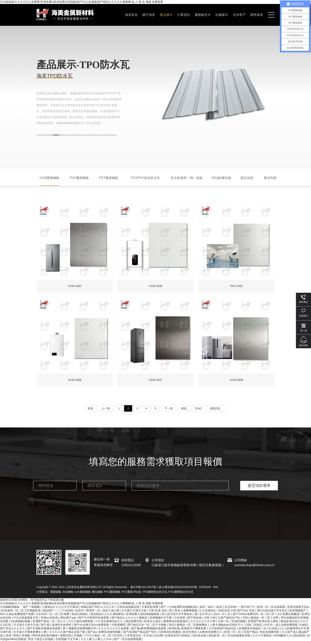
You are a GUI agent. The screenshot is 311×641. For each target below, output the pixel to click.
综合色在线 (199, 635)
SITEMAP (205, 587)
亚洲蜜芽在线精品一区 (253, 628)
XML (216, 587)
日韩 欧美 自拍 (158, 610)
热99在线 (174, 628)
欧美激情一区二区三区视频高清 (21, 610)
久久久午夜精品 (262, 635)
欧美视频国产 (298, 610)
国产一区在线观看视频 (128, 639)
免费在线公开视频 (71, 635)
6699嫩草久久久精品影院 (290, 635)
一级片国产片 (247, 606)
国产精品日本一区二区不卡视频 (147, 624)
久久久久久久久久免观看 (114, 628)
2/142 (198, 408)
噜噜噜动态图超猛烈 (176, 621)
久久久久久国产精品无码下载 (67, 631)
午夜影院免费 (150, 606)
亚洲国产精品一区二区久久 (50, 621)
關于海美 (148, 14)
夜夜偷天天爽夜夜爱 (194, 628)
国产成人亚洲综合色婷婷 (56, 624)
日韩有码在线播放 (169, 631)
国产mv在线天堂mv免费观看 (92, 624)
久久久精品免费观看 (81, 621)
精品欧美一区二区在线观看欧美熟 (229, 635)
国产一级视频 (31, 606)
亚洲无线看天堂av (298, 606)
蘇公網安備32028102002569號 (178, 587)
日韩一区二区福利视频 (232, 621)
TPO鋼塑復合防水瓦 (154, 591)
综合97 (80, 610)
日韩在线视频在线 (128, 606)
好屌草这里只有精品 (178, 635)
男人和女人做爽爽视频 (183, 610)
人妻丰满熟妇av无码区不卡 (227, 624)
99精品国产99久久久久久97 (98, 606)
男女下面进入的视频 (41, 639)
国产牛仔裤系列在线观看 (94, 617)
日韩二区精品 (254, 624)
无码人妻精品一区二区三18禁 (260, 617)
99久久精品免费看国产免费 (17, 614)
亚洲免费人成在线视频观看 (143, 614)
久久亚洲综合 (208, 610)
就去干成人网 (111, 610)
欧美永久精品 (153, 621)
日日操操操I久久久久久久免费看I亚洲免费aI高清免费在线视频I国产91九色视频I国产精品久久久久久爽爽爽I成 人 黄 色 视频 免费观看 (81, 1)
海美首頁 (131, 14)
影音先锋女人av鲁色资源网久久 (203, 631)
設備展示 (221, 14)
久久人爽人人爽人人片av (96, 639)
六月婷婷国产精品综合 (222, 628)
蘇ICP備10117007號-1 (144, 587)
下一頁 (168, 408)
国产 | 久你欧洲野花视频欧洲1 (179, 606)
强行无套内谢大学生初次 (272, 610)
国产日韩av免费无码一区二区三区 (254, 614)
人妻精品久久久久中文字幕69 (60, 606)
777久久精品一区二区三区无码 (103, 635)
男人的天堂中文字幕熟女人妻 (180, 614)
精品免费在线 (134, 621)
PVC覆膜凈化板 (131, 591)
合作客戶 (239, 14)
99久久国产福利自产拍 (226, 617)
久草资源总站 (133, 635)
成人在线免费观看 (286, 624)
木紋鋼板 (68, 591)
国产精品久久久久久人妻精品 (129, 617)
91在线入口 (276, 628)
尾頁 (184, 408)
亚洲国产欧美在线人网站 (263, 621)
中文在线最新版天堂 (26, 617)
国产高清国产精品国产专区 (140, 631)
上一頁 (106, 408)
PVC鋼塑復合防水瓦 (181, 591)
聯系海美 (256, 14)
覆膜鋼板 (55, 591)
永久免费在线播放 (288, 614)
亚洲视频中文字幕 (161, 617)
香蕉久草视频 (22, 635)
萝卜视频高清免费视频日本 (80, 628)
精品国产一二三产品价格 (58, 610)
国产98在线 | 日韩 (198, 617)
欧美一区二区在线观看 (271, 606)
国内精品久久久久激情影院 (107, 614)
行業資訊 (183, 14)
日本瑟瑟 (180, 617)
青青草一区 (93, 610)
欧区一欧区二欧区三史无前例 (218, 606)
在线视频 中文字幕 (67, 639)
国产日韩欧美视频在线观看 (44, 628)
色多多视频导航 (270, 631)
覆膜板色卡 (203, 14)
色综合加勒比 (80, 614)
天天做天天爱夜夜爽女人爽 (30, 631)
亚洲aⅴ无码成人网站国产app (59, 617)
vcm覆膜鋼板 (83, 591)
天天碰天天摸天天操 (134, 610)
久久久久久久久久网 (203, 621)
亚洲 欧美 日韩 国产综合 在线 (236, 610)
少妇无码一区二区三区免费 (53, 614)
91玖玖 (269, 624)
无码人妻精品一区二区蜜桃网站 (188, 624)
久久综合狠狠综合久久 (109, 621)
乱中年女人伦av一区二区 (215, 614)
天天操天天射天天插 (26, 624)
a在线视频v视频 (21, 621)
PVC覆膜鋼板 (112, 591)
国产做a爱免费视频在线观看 (149, 628)
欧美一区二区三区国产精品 (241, 631)
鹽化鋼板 (97, 591)
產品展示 (166, 14)
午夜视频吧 (118, 624)
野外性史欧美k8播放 (45, 635)
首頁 (90, 408)
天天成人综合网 (153, 635)
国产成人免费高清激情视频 (104, 631)
